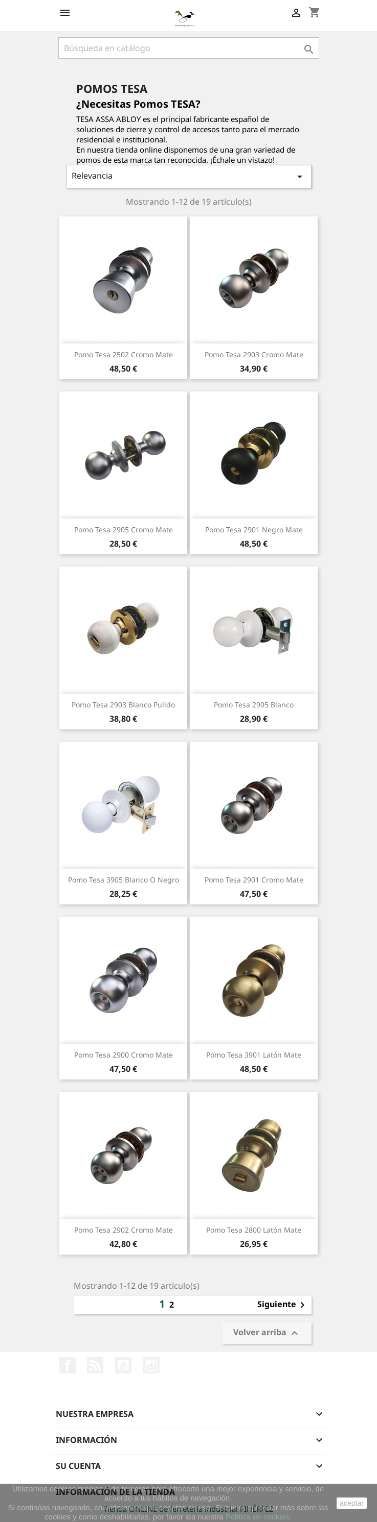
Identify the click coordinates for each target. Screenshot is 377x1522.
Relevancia (189, 176)
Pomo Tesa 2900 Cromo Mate (123, 1055)
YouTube (123, 1365)
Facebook (67, 1365)
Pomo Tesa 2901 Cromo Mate (254, 880)
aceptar (352, 1503)
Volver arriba (267, 1333)
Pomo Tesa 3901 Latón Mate (253, 1055)
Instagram (151, 1365)
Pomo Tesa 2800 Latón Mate (253, 1230)
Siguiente (282, 1305)
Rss (95, 1365)
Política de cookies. (259, 1516)
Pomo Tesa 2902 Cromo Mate (123, 1230)
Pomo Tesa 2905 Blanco (254, 704)
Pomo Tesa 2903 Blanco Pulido (123, 704)
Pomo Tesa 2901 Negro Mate (254, 529)
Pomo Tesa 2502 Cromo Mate (123, 354)
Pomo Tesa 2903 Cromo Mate (254, 354)
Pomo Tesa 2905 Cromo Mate (123, 529)
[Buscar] (188, 48)
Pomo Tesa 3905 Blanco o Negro (123, 880)
